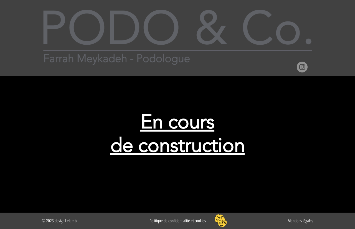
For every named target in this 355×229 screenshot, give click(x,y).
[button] (221, 220)
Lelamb (71, 220)
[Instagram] (302, 67)
